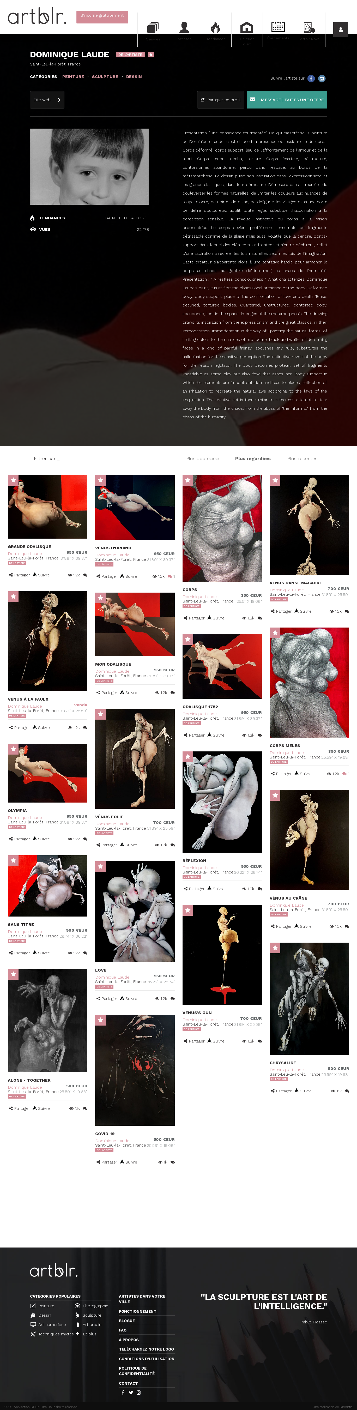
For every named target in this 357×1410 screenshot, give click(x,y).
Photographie (91, 1305)
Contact (128, 1383)
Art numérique (48, 1324)
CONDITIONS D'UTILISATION (146, 1359)
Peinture (42, 1305)
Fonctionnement (137, 1311)
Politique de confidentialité (137, 1371)
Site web (42, 99)
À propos (129, 1339)
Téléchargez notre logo (146, 1349)
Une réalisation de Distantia (333, 1407)
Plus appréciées (203, 458)
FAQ (122, 1330)
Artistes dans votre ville (142, 1299)
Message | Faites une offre (287, 99)
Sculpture (88, 1315)
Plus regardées (253, 458)
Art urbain (88, 1324)
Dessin (41, 1315)
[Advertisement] (178, 1208)
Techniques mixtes (51, 1333)
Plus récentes (302, 458)
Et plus (86, 1333)
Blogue (127, 1320)
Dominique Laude (25, 553)
